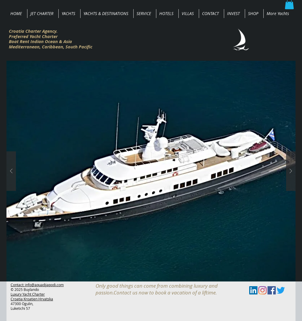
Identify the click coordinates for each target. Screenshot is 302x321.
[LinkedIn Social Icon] (253, 290)
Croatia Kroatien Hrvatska (32, 299)
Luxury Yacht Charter (28, 294)
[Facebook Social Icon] (271, 290)
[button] (151, 171)
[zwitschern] (281, 290)
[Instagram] (262, 290)
